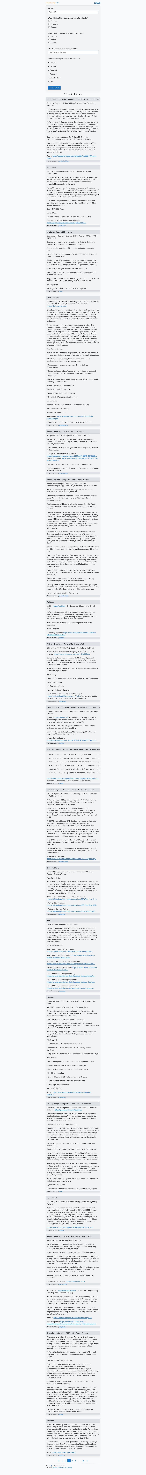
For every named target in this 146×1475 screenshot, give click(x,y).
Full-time (52, 21)
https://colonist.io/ (61, 717)
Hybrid (52, 39)
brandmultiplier (63, 866)
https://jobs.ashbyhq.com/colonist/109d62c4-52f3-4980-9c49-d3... (72, 740)
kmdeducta (62, 226)
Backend (53, 66)
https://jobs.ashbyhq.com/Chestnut (68, 1115)
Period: (51, 8)
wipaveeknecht (63, 425)
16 (83, 1465)
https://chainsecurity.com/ (57, 306)
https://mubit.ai (59, 606)
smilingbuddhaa (64, 161)
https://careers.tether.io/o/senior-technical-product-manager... (70, 993)
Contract (52, 27)
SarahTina (62, 919)
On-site (52, 42)
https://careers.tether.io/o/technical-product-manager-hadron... (71, 987)
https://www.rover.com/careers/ (64, 1457)
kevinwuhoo (62, 701)
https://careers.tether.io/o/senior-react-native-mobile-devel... (70, 956)
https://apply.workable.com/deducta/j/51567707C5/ (66, 223)
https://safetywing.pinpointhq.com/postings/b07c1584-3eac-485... (72, 910)
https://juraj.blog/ (89, 1329)
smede (61, 1419)
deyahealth (62, 1102)
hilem (60, 1196)
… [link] (79, 1465)
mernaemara (63, 1289)
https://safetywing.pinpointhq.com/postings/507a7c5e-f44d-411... (72, 904)
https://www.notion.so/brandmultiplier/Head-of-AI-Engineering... (71, 864)
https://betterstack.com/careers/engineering (64, 1329)
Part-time (53, 24)
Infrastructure (55, 78)
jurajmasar (62, 1331)
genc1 (61, 291)
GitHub (64, 1472)
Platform (53, 74)
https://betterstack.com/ (67, 1295)
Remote (52, 36)
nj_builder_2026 (63, 596)
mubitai (61, 638)
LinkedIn (69, 1472)
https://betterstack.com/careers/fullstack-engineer (73, 1323)
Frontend (53, 70)
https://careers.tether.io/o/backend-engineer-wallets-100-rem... (71, 968)
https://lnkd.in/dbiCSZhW (75, 1286)
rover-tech (62, 1460)
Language (53, 62)
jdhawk (61, 788)
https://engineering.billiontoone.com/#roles (63, 696)
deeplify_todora (63, 473)
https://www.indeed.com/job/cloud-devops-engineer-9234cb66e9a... (73, 783)
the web (55, 1472)
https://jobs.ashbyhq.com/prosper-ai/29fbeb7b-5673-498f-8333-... (72, 456)
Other (52, 82)
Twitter (60, 1472)
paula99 (61, 743)
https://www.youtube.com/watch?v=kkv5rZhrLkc (72, 654)
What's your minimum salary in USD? (62, 49)
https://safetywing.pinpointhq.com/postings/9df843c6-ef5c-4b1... (71, 916)
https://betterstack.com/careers (72, 1326)
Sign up (97, 3)
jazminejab (62, 996)
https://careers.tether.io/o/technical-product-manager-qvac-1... (70, 981)
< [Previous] (58, 1465)
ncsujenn (61, 1235)
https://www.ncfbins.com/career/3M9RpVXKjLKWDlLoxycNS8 (70, 1232)
